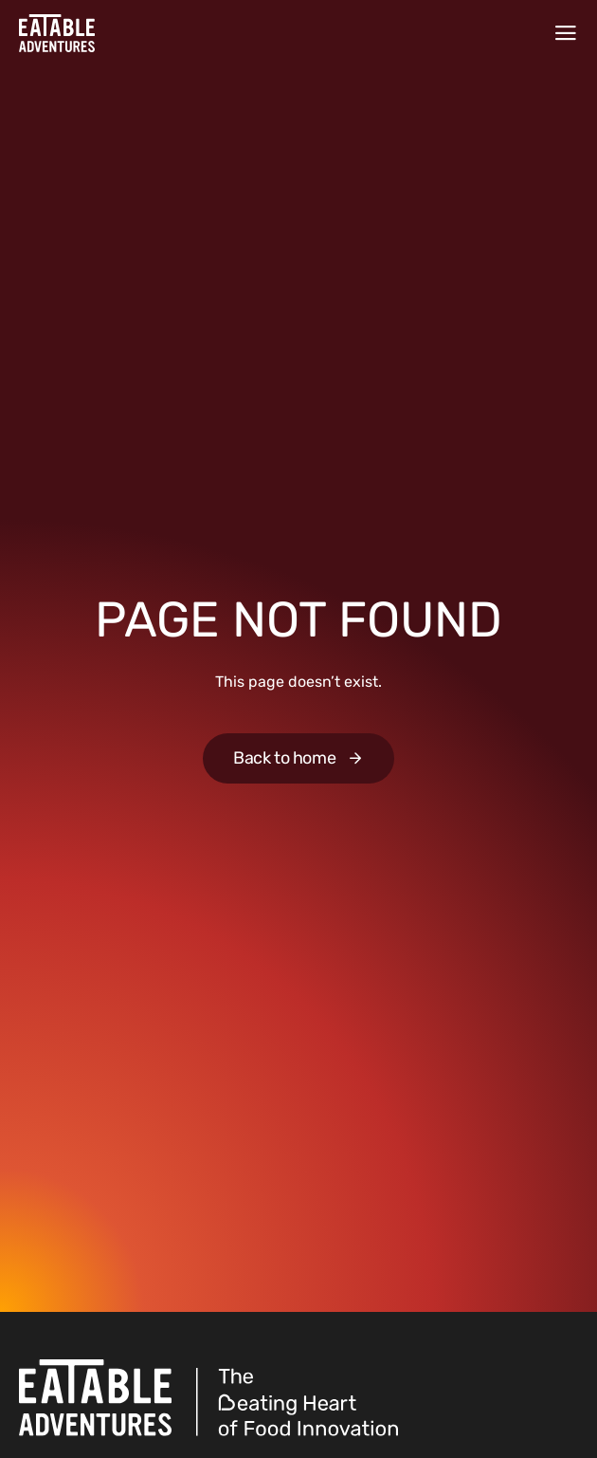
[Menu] (565, 33)
